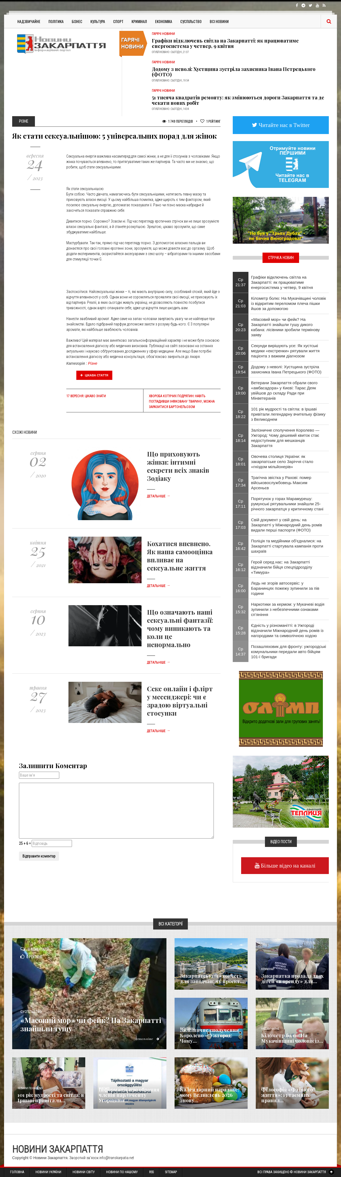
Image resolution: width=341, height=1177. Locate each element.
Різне (92, 363)
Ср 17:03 (240, 525)
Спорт (118, 21)
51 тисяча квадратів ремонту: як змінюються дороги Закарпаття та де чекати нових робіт (238, 100)
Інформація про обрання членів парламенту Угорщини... (129, 1095)
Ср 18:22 (240, 414)
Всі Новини (219, 21)
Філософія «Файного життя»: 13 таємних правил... (287, 1095)
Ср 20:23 (240, 327)
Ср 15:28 (240, 630)
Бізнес (77, 21)
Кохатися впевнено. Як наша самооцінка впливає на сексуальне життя (180, 555)
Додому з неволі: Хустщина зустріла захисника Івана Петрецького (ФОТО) (233, 72)
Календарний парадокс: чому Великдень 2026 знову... (209, 1095)
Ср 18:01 (240, 461)
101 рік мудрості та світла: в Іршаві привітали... (51, 1098)
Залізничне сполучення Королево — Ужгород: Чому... (209, 1035)
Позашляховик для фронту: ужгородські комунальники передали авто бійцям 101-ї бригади (288, 651)
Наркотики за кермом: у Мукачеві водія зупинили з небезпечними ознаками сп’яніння (287, 609)
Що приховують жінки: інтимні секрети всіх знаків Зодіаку (178, 465)
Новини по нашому (30, 1088)
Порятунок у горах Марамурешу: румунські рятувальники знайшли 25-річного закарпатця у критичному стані (287, 503)
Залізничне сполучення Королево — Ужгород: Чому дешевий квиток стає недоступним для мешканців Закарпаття (285, 438)
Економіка (163, 21)
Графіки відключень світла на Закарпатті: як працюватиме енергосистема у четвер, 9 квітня (225, 43)
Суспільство (191, 21)
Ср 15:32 (240, 609)
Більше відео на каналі (288, 865)
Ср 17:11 (240, 503)
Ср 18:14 (240, 438)
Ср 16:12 (240, 567)
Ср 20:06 (240, 351)
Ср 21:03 (240, 303)
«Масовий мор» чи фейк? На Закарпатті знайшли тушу (78, 1024)
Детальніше (158, 496)
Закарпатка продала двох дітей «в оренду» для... (292, 978)
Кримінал (139, 21)
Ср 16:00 (240, 588)
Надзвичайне (28, 21)
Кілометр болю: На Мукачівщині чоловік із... (292, 1038)
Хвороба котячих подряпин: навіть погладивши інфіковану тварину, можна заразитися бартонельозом (182, 401)
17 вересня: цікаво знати (86, 396)
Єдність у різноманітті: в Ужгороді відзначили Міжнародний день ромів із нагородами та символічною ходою (287, 630)
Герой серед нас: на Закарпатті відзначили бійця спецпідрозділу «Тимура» (281, 567)
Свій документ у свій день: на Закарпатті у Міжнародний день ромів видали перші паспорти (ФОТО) (286, 524)
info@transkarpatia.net (116, 1158)
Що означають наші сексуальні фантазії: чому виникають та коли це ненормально (180, 628)
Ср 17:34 (240, 482)
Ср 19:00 (240, 390)
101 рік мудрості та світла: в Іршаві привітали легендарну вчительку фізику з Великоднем (288, 414)
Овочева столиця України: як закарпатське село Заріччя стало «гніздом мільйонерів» (282, 461)
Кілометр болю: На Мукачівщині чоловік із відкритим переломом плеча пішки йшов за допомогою (288, 303)
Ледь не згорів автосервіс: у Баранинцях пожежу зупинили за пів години (285, 588)
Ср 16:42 (240, 546)
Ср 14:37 (240, 651)
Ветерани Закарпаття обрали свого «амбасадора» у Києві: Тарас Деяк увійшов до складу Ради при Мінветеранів (284, 390)
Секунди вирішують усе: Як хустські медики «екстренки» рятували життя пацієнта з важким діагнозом (285, 350)
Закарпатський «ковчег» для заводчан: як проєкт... (212, 978)
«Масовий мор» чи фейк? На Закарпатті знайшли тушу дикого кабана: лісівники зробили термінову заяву (285, 327)
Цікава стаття (94, 375)
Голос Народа (188, 969)
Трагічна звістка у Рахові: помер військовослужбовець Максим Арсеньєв (281, 482)
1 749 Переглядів (177, 121)
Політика (56, 21)
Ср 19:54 (240, 369)
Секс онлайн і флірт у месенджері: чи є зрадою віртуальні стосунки (180, 700)
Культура (97, 21)
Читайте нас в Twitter (283, 125)
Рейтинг (210, 121)
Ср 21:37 (240, 282)
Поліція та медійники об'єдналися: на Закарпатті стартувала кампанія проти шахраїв (287, 546)
